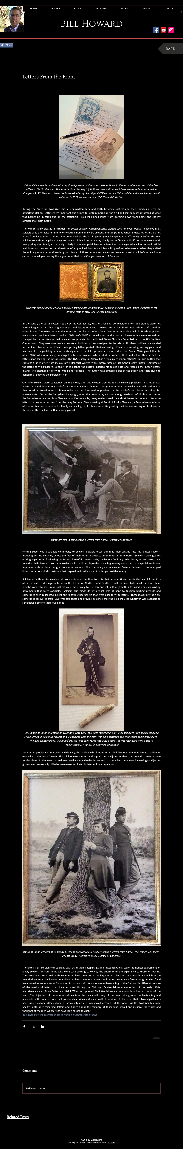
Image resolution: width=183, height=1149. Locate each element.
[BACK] (170, 48)
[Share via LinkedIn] (42, 1026)
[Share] (6, 45)
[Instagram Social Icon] (171, 30)
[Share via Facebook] (24, 1026)
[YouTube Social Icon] (163, 30)
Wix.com (111, 1142)
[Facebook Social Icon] (156, 30)
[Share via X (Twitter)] (33, 1026)
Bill (69, 23)
